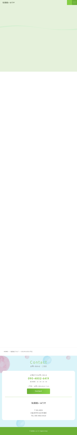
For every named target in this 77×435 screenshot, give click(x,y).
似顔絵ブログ (15, 351)
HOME (6, 351)
